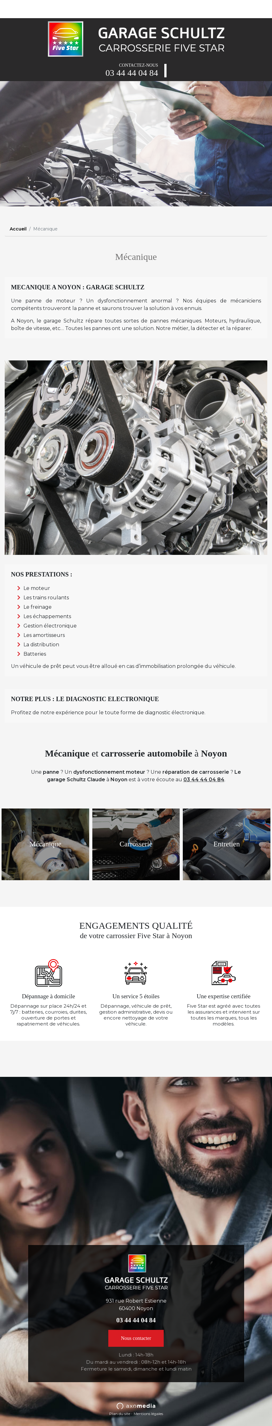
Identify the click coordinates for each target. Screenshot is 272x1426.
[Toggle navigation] (14, 9)
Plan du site (119, 1413)
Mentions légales (148, 1413)
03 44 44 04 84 (131, 73)
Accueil (18, 229)
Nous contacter (136, 1338)
